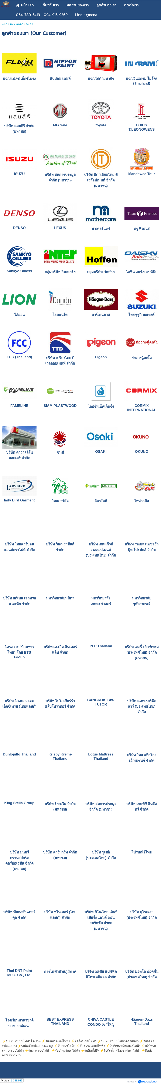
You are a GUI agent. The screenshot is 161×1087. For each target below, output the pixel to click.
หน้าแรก (7, 24)
